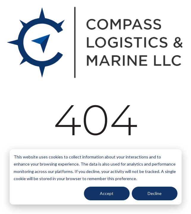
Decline (155, 193)
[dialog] (95, 176)
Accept (106, 193)
